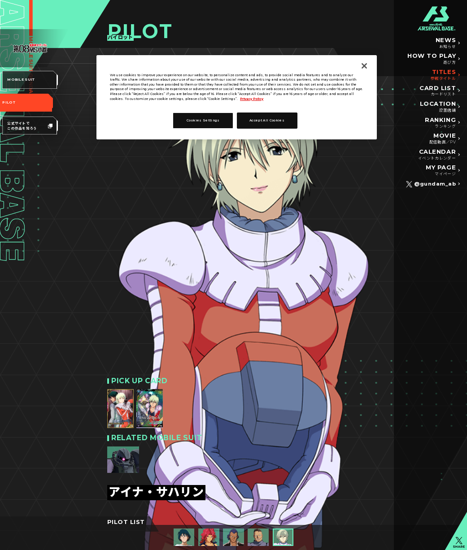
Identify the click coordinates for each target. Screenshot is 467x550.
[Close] (364, 66)
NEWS (446, 43)
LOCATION (438, 106)
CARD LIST (437, 91)
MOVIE (442, 138)
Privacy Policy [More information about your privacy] (251, 99)
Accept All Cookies (266, 120)
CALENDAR (437, 154)
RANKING (440, 123)
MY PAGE (441, 170)
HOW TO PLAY (431, 58)
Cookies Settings (203, 120)
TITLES (443, 75)
